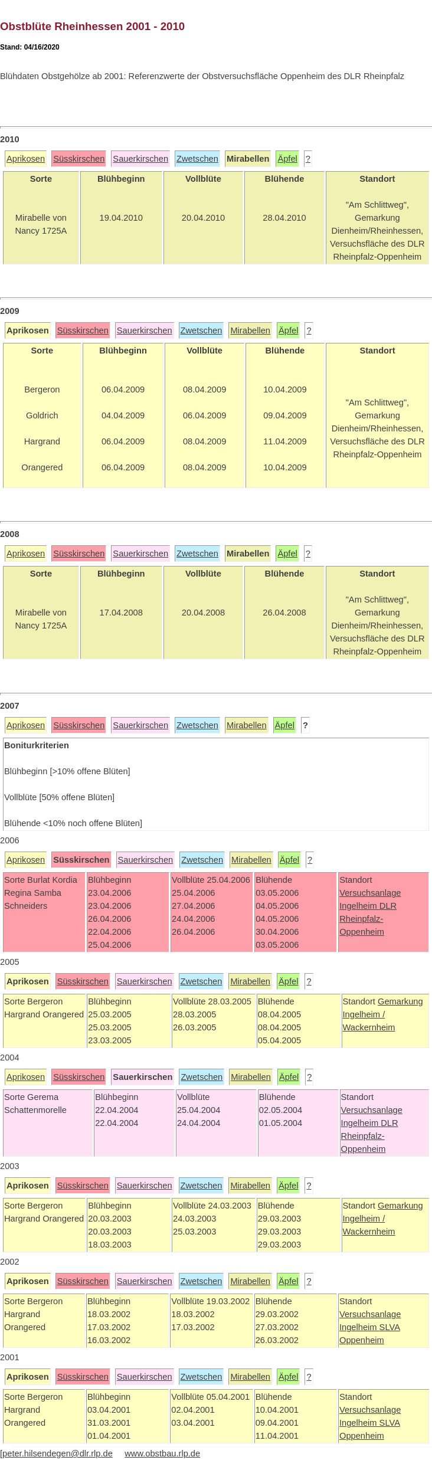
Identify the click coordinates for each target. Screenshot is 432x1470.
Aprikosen (25, 158)
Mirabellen (250, 330)
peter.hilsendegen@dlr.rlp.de (57, 1453)
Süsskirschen (78, 158)
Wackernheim (369, 1027)
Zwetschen (197, 158)
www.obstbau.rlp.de (162, 1453)
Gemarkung (400, 1001)
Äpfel (287, 158)
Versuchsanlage (370, 893)
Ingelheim (359, 906)
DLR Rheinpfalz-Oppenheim (368, 919)
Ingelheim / (364, 1014)
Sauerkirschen (140, 158)
